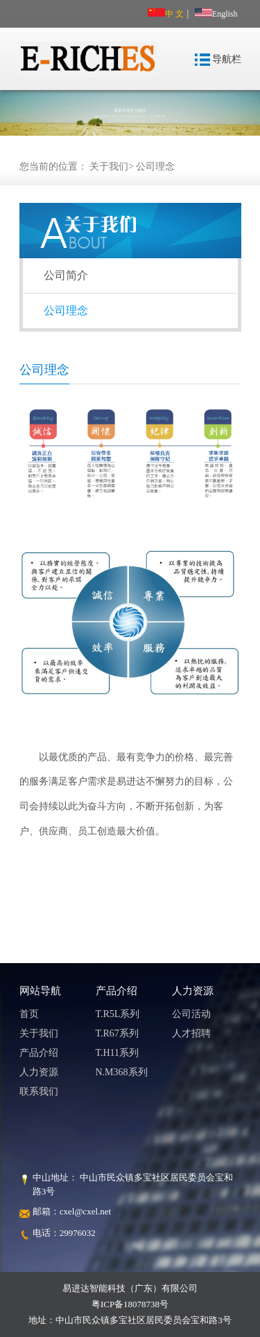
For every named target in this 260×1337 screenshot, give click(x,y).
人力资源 (38, 1072)
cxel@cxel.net (85, 1211)
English (216, 14)
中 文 (166, 14)
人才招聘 (191, 1033)
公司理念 (155, 166)
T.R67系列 (117, 1033)
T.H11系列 (117, 1053)
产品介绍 (38, 1053)
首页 (29, 1014)
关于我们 (108, 166)
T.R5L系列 (118, 1014)
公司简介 (66, 275)
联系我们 (38, 1091)
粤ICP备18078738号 (130, 1304)
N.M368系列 (122, 1072)
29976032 (78, 1233)
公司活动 (191, 1014)
